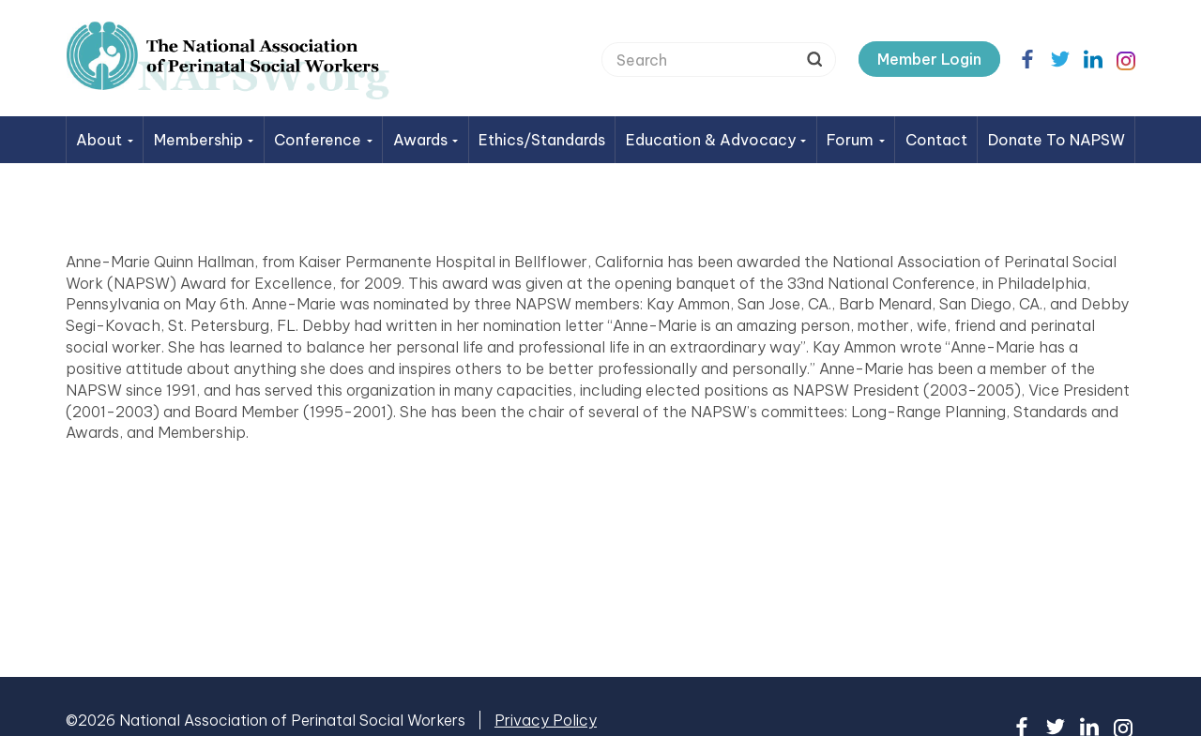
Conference (323, 139)
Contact (936, 139)
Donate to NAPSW (1056, 139)
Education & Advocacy (716, 139)
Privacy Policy (545, 720)
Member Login (929, 59)
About (104, 139)
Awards (426, 139)
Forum (856, 139)
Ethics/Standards (542, 139)
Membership (204, 139)
